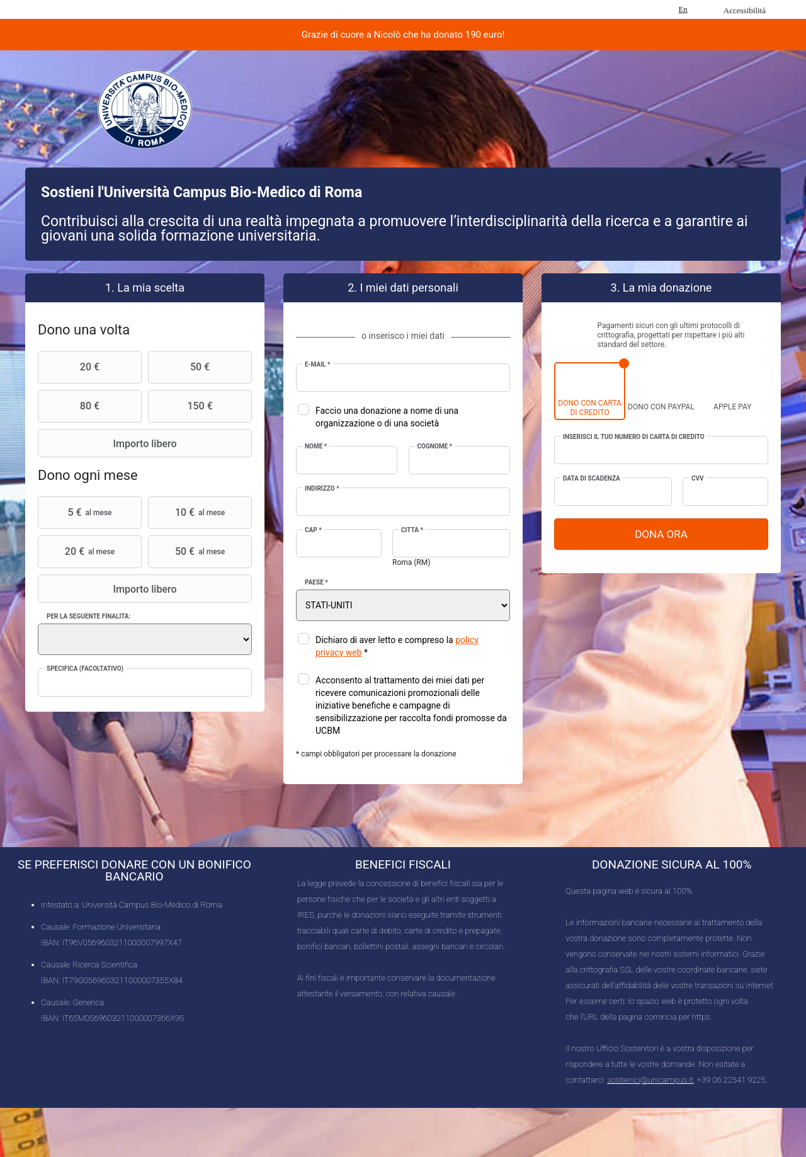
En (682, 9)
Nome (316, 446)
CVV (697, 478)
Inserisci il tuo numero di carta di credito (634, 436)
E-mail (318, 364)
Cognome (435, 446)
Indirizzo (322, 488)
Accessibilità (745, 10)
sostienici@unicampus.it (650, 1080)
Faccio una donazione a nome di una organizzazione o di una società (386, 417)
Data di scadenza (591, 478)
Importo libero (109, 443)
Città (412, 530)
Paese (316, 582)
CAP (313, 530)
